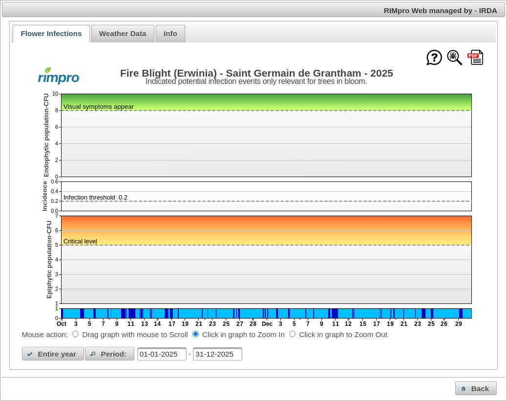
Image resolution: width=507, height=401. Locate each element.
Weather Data (123, 33)
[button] (53, 354)
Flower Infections (51, 33)
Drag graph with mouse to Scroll (135, 334)
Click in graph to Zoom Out (343, 334)
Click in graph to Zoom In (243, 334)
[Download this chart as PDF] (475, 58)
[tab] (51, 33)
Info (170, 33)
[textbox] (162, 354)
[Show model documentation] (454, 58)
